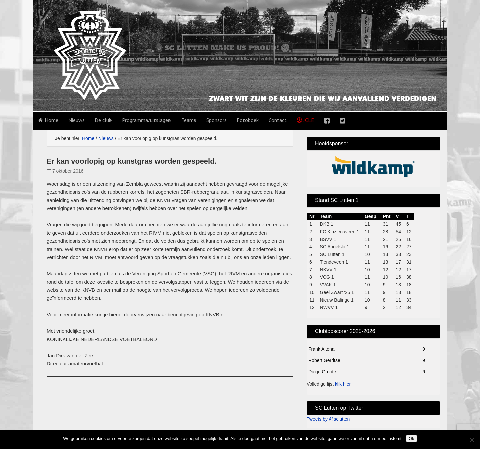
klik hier (343, 384)
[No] (471, 439)
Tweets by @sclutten (328, 419)
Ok (411, 438)
